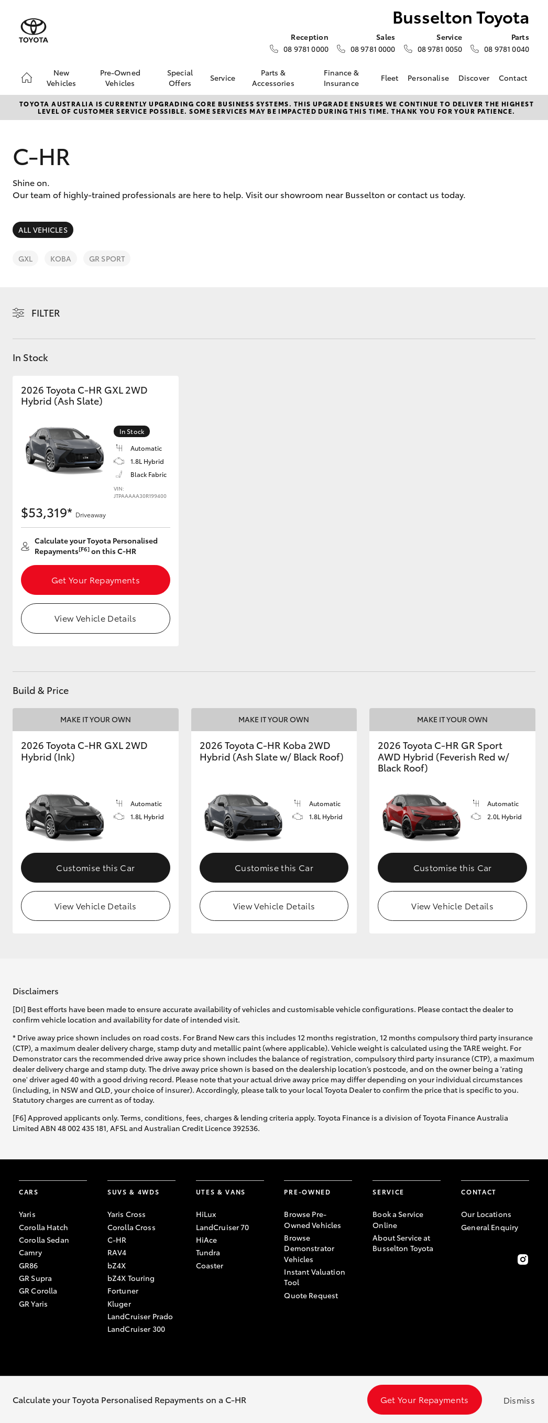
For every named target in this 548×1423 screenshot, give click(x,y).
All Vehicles (43, 229)
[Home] (27, 77)
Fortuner (122, 1290)
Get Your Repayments (95, 579)
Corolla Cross (131, 1227)
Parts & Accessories (273, 77)
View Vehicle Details (95, 618)
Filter (45, 312)
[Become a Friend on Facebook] (467, 1259)
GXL (25, 258)
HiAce (206, 1239)
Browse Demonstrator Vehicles (309, 1248)
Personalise (428, 77)
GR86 (28, 1265)
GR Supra (35, 1278)
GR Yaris (33, 1303)
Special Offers (180, 77)
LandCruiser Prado (140, 1316)
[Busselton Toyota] (33, 30)
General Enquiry (489, 1227)
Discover (473, 77)
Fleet (390, 77)
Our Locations (486, 1214)
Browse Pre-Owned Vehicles (312, 1219)
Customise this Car (95, 867)
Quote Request (311, 1295)
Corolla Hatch (43, 1227)
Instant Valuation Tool (314, 1276)
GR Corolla (38, 1290)
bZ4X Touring (131, 1278)
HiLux (206, 1214)
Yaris (27, 1214)
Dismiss (519, 1400)
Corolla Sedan (44, 1239)
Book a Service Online (397, 1219)
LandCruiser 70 (222, 1227)
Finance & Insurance (341, 77)
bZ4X (116, 1265)
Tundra (208, 1252)
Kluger (119, 1303)
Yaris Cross (126, 1214)
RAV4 (117, 1252)
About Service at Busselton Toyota (402, 1242)
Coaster (210, 1265)
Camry (30, 1252)
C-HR (117, 1239)
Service (222, 77)
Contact (513, 77)
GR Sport (107, 258)
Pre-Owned (307, 1191)
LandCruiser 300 (136, 1328)
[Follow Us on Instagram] (523, 1259)
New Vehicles (61, 77)
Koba (60, 258)
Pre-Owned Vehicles (120, 77)
